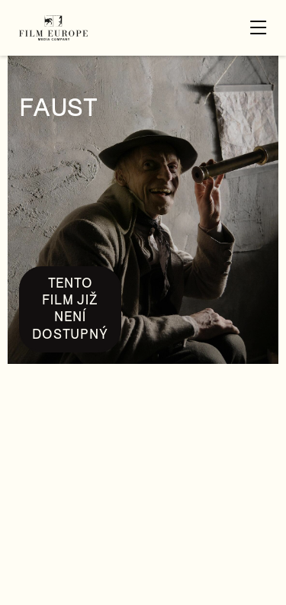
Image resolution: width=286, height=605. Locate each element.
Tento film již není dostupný (70, 309)
